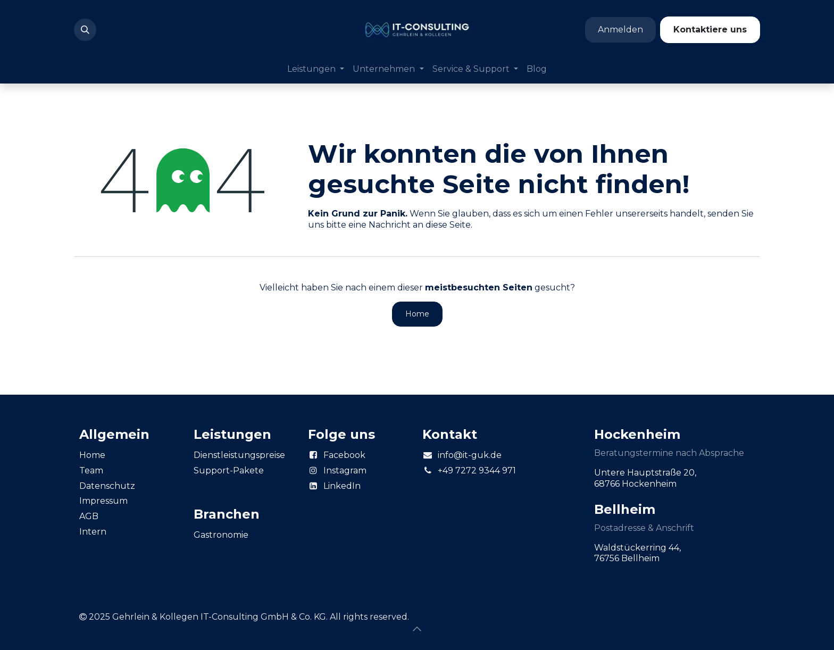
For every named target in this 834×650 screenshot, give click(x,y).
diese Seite (448, 225)
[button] (85, 30)
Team (91, 470)
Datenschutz (107, 486)
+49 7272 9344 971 (477, 470)
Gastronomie (221, 535)
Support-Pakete (229, 470)
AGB (88, 516)
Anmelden (620, 29)
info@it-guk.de (470, 455)
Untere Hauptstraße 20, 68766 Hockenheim (646, 478)
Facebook (344, 455)
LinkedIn (342, 486)
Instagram (344, 470)
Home (417, 314)
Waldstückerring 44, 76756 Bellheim (638, 553)
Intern (92, 532)
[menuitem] (315, 69)
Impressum (103, 501)
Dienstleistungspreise (239, 455)
